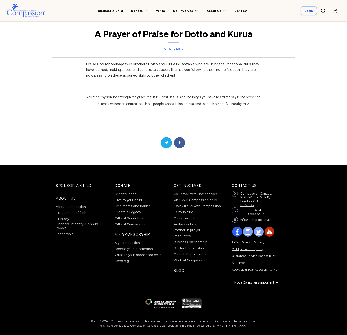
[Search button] (323, 10)
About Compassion (71, 207)
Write (160, 11)
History (63, 219)
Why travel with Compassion (198, 206)
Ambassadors (185, 224)
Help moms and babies (133, 206)
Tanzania (178, 48)
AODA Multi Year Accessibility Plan (255, 269)
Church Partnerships (190, 254)
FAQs (235, 242)
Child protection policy (247, 249)
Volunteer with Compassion (195, 194)
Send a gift (123, 261)
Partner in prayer (187, 230)
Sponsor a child (110, 11)
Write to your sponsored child (138, 255)
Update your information (134, 249)
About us (214, 11)
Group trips (185, 212)
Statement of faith (72, 213)
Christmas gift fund (189, 218)
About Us (66, 198)
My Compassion (127, 243)
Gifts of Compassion (130, 224)
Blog (179, 270)
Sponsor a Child (74, 185)
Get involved (183, 11)
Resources (182, 236)
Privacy (259, 242)
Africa (167, 48)
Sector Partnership (189, 248)
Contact (241, 11)
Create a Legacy (128, 212)
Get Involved (188, 185)
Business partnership (190, 242)
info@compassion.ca (255, 220)
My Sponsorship (132, 234)
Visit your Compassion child (195, 200)
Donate (137, 11)
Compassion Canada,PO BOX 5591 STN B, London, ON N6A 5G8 (256, 199)
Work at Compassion (190, 260)
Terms (246, 242)
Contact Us (244, 185)
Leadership (65, 234)
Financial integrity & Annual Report (77, 226)
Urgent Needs (126, 194)
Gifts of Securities (129, 218)
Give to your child (128, 200)
